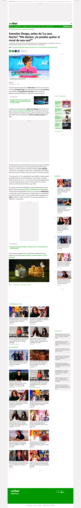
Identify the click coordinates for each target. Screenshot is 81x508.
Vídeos (43, 26)
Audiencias (25, 26)
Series (39, 26)
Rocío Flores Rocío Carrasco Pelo (57, 1)
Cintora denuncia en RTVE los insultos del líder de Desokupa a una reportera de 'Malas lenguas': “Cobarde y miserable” (18, 320)
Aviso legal (39, 505)
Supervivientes (36, 1)
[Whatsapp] (10, 51)
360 (9, 282)
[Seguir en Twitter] (56, 492)
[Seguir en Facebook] (58, 492)
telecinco (29, 284)
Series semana (31, 1)
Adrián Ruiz (11, 324)
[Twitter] (16, 51)
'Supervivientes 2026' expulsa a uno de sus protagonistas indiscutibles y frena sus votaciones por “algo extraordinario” (39, 363)
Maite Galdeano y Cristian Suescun (32, 255)
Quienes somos (29, 505)
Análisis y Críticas (49, 26)
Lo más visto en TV (33, 26)
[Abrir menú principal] (71, 23)
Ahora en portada (13, 347)
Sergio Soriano (32, 324)
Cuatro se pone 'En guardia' (57, 124)
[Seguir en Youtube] (62, 492)
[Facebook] (13, 51)
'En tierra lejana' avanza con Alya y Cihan (58, 117)
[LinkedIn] (18, 51)
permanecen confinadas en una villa (32, 189)
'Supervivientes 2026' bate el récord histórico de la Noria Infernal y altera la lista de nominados (18, 363)
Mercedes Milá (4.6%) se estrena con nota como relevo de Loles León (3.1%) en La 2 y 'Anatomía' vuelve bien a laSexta (18, 464)
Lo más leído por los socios (15, 304)
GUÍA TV (60, 96)
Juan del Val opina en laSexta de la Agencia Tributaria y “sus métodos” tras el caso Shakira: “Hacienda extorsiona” (18, 444)
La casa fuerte (23, 284)
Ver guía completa (59, 131)
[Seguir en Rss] (63, 492)
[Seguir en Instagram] (59, 492)
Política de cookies (46, 505)
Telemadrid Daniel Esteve (42, 1)
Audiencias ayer (19, 1)
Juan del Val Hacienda (49, 1)
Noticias (11, 26)
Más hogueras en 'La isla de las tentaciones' (58, 110)
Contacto (34, 505)
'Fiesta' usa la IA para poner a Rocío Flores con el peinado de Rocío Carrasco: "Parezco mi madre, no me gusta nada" (64, 264)
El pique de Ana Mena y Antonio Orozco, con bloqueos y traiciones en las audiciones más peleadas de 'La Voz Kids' (62, 387)
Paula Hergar (11, 365)
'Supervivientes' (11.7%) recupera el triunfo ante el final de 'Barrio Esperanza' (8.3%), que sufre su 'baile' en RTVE (39, 444)
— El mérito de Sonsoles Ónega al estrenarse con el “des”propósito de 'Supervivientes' (33, 47)
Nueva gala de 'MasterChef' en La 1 (58, 102)
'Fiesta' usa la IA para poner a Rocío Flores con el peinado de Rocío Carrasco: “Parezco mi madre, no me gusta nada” (39, 424)
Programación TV (18, 26)
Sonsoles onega (16, 284)
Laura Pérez (17, 344)
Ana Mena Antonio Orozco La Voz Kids (68, 1)
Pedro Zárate (11, 344)
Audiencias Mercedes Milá (25, 1)
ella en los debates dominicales (22, 111)
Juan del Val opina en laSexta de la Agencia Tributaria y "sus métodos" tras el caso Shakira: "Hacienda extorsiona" (64, 281)
